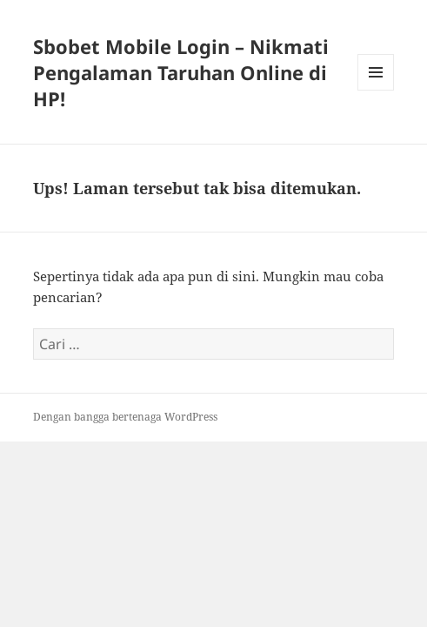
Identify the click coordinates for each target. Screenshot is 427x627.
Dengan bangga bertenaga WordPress (125, 416)
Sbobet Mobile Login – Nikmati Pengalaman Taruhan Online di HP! (181, 72)
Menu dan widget (376, 90)
